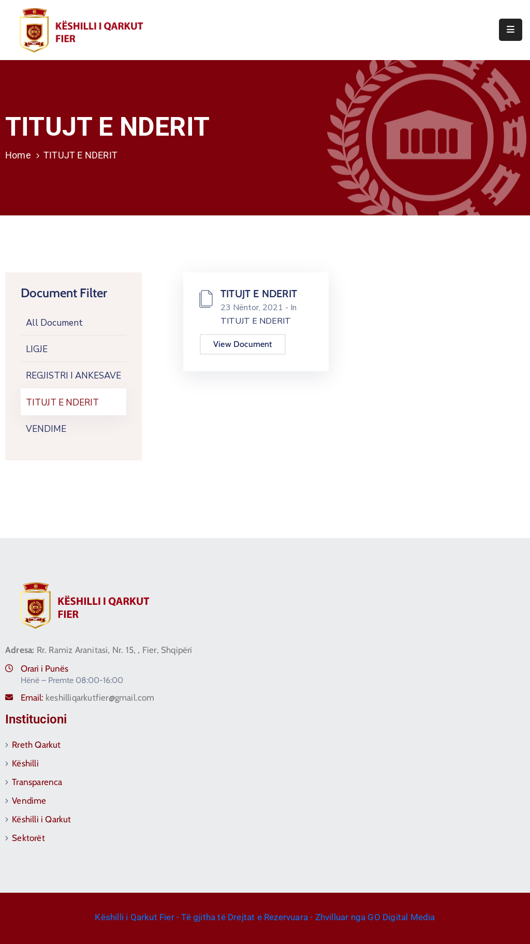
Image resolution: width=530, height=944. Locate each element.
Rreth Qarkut (36, 744)
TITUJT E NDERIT (62, 403)
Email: (88, 697)
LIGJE (37, 349)
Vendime (29, 800)
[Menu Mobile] (510, 30)
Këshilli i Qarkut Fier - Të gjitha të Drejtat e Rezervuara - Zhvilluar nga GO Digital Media (265, 917)
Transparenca (37, 782)
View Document (242, 344)
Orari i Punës (44, 668)
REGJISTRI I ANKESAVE (73, 376)
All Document (54, 323)
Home (18, 155)
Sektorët (28, 838)
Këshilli (25, 763)
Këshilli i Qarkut (41, 819)
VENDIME (46, 429)
